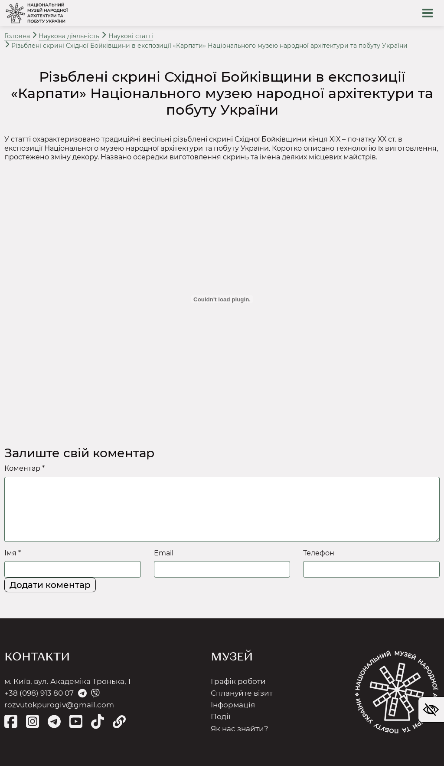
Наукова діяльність (69, 36)
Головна (17, 36)
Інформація (233, 704)
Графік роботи (238, 681)
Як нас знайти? (239, 728)
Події (221, 716)
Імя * (12, 553)
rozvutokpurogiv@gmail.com (59, 704)
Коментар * (24, 468)
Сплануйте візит (242, 693)
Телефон (318, 553)
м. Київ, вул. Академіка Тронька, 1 (67, 681)
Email (163, 553)
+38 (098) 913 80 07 (39, 693)
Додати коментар (50, 585)
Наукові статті (130, 36)
